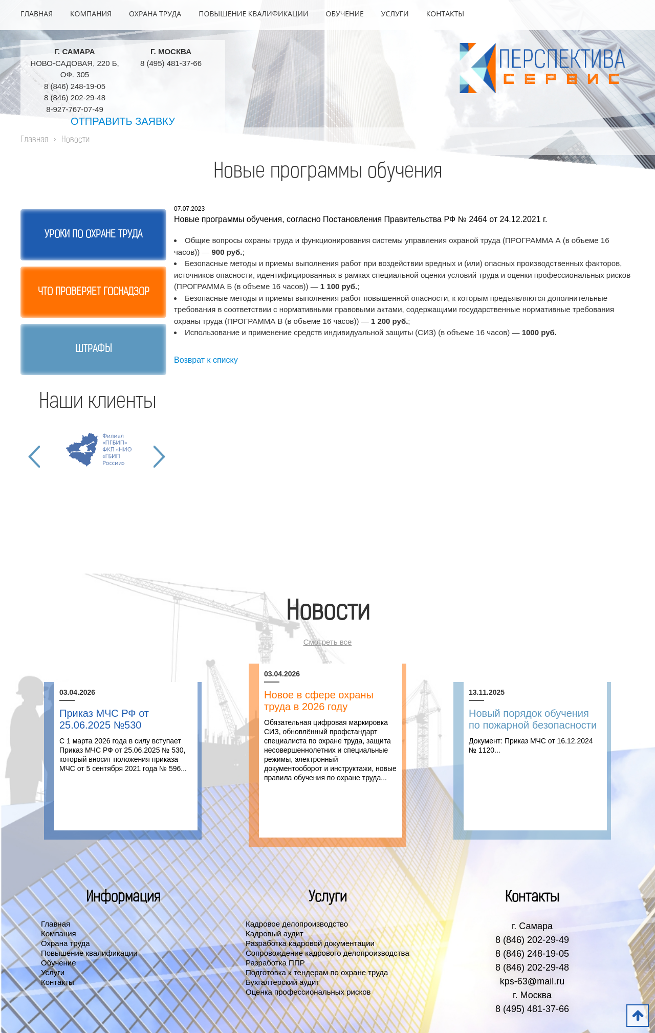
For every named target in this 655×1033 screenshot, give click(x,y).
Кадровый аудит (274, 933)
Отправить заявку (123, 121)
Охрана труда (155, 13)
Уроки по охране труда (93, 235)
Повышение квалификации (253, 13)
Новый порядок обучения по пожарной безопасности (533, 719)
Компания (91, 13)
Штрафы (93, 349)
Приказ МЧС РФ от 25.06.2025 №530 (104, 719)
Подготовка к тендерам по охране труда (317, 972)
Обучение (345, 13)
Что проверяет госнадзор (93, 292)
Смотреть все (327, 642)
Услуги (395, 13)
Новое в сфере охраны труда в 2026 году (319, 700)
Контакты (445, 13)
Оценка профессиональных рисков (308, 991)
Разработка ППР (275, 962)
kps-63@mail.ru (532, 981)
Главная (36, 13)
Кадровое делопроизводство (297, 923)
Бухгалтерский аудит (282, 982)
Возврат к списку (206, 360)
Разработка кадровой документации (310, 943)
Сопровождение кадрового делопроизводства (327, 953)
